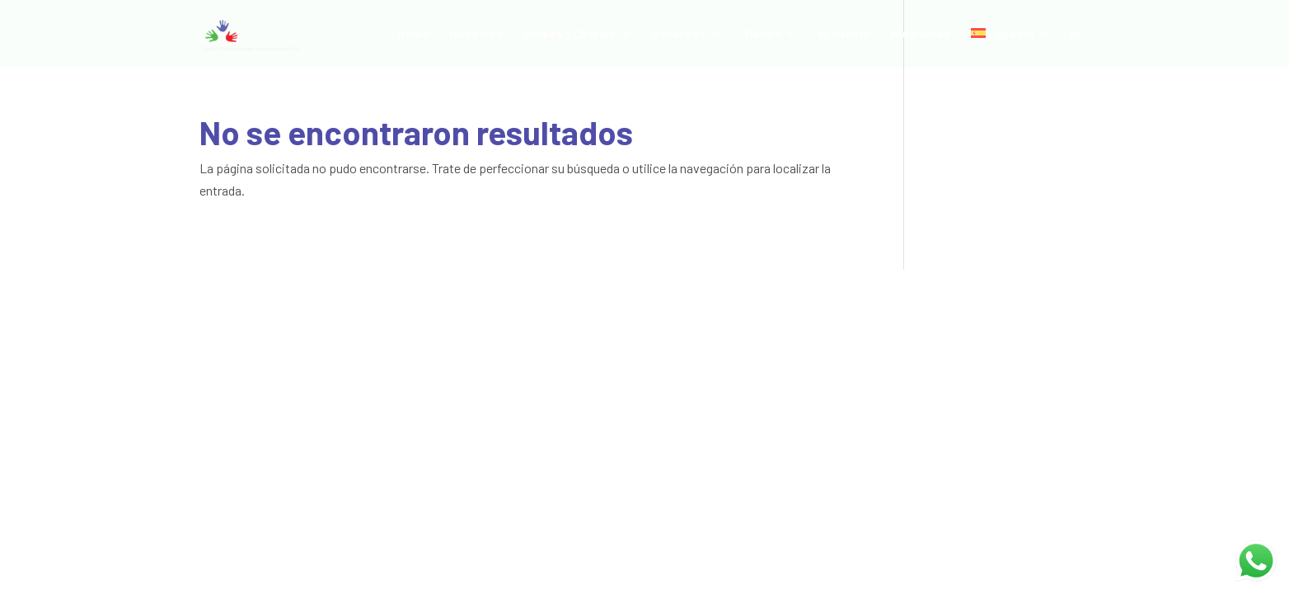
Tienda (761, 34)
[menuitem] (1010, 48)
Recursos (679, 34)
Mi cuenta (843, 34)
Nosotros (476, 34)
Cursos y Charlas (569, 34)
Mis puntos (920, 34)
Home (413, 34)
